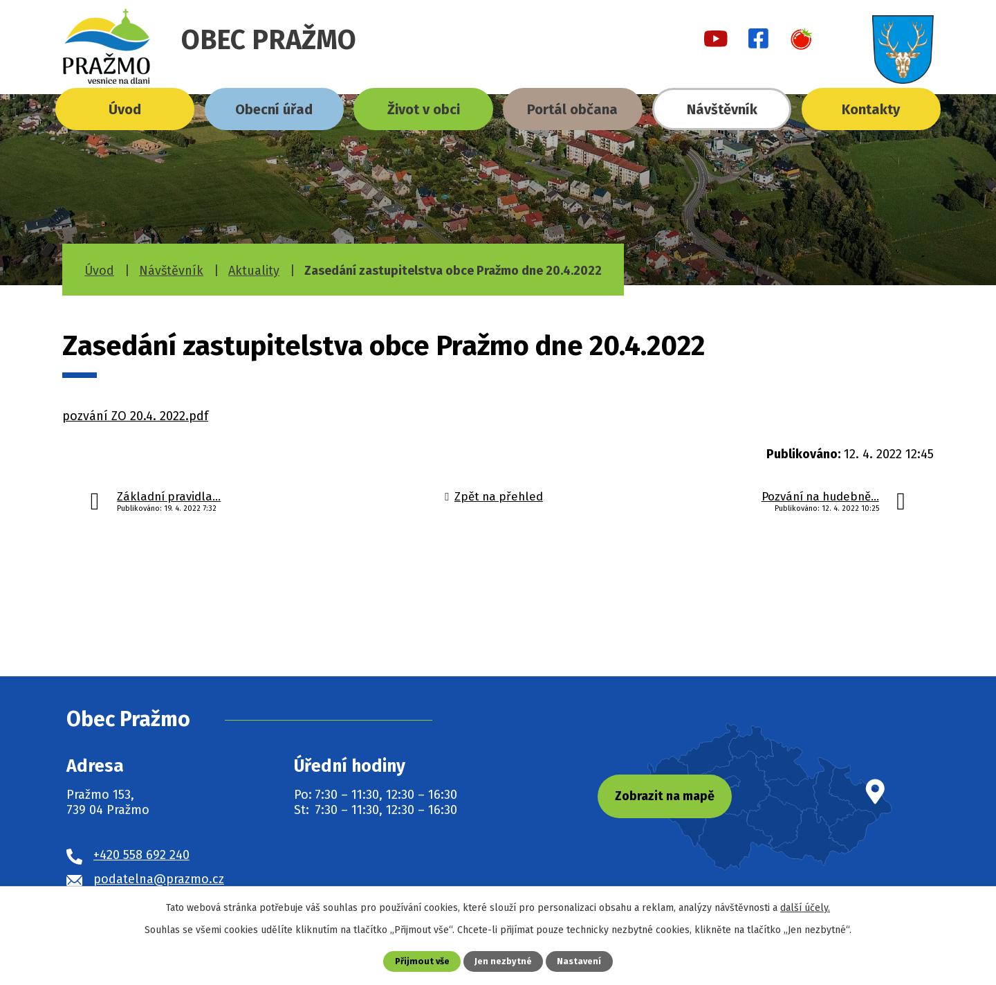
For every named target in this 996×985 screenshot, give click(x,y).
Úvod (125, 109)
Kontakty (871, 109)
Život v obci (423, 109)
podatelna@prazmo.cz (158, 879)
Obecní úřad (274, 109)
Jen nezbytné (503, 961)
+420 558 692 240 (141, 854)
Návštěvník (722, 109)
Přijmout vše (422, 961)
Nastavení (579, 961)
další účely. (805, 908)
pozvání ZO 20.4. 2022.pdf (135, 416)
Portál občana (572, 109)
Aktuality (253, 270)
